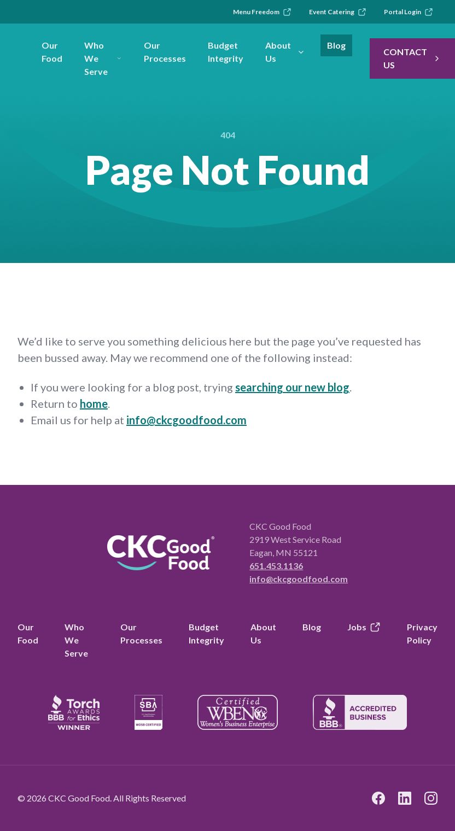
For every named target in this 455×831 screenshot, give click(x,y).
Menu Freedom (262, 12)
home (94, 403)
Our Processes (165, 51)
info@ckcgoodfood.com (186, 419)
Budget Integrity (225, 51)
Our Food (52, 51)
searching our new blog (292, 387)
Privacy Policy (422, 633)
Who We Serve (103, 58)
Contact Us (412, 58)
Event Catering (337, 12)
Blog (336, 45)
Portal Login (408, 12)
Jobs (364, 627)
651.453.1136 (276, 565)
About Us (285, 51)
